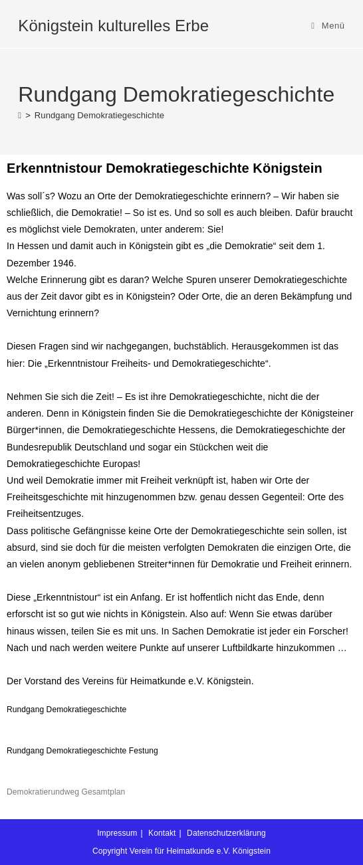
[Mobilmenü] (328, 26)
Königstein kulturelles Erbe (113, 26)
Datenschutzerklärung (226, 833)
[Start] (19, 115)
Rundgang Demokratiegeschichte (99, 115)
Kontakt (162, 833)
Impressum (117, 833)
